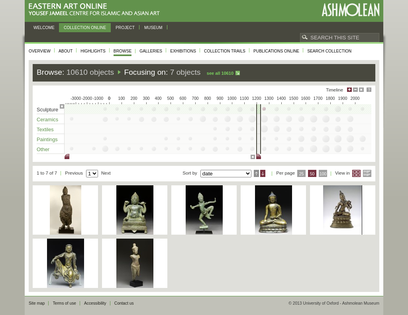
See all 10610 (220, 73)
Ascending (256, 173)
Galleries (150, 51)
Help (369, 90)
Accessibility (95, 303)
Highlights (93, 51)
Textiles (45, 129)
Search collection (329, 51)
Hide (361, 90)
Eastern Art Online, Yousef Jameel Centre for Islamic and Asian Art (96, 9)
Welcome (44, 27)
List (367, 173)
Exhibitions (183, 51)
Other (43, 149)
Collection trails (224, 51)
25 (301, 174)
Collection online (85, 27)
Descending (262, 173)
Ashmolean (350, 9)
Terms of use (64, 303)
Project (125, 27)
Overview (40, 51)
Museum (153, 27)
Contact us (124, 303)
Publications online (276, 51)
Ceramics (47, 119)
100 (323, 174)
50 (312, 174)
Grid (356, 173)
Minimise (355, 90)
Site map (37, 303)
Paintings (47, 139)
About (66, 51)
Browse (123, 51)
